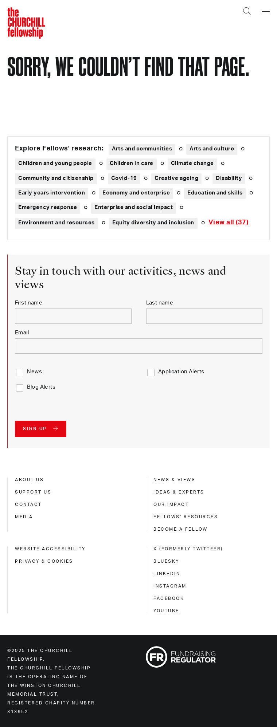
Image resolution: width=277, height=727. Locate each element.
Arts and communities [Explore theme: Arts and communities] (142, 149)
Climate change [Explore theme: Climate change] (192, 163)
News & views (174, 480)
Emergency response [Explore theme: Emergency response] (47, 207)
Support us (33, 492)
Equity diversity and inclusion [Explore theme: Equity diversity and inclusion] (153, 222)
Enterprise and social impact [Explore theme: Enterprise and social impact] (133, 207)
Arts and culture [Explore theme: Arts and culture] (212, 149)
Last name (159, 303)
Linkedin (166, 573)
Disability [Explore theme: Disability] (229, 178)
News (34, 371)
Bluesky (166, 561)
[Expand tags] (228, 222)
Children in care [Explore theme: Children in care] (131, 163)
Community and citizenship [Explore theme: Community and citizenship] (56, 178)
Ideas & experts (178, 492)
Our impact (171, 504)
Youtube (166, 611)
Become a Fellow (180, 529)
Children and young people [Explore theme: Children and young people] (55, 163)
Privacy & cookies (44, 561)
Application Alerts (181, 371)
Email (22, 332)
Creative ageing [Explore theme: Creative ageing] (177, 178)
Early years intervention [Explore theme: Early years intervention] (51, 193)
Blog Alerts (41, 387)
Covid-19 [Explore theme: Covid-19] (124, 178)
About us (29, 480)
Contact (28, 504)
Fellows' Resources (185, 517)
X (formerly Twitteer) (188, 549)
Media (24, 517)
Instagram (170, 586)
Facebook (168, 598)
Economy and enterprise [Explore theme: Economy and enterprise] (136, 193)
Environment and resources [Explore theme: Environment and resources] (56, 222)
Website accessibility (50, 549)
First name (28, 303)
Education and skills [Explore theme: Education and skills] (214, 193)
